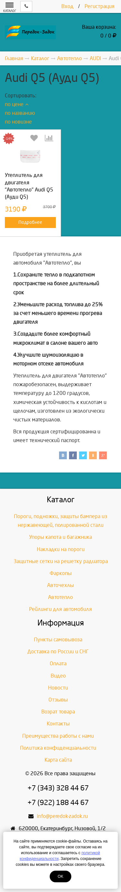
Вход (67, 6)
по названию (20, 113)
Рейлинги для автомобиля (60, 609)
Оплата (58, 663)
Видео (58, 676)
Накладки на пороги (61, 549)
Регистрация (100, 6)
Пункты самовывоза (58, 639)
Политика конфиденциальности (58, 748)
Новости (58, 688)
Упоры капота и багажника (60, 537)
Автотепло (60, 597)
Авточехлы (60, 585)
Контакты (58, 723)
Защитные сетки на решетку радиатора (61, 561)
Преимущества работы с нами (58, 736)
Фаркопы (61, 573)
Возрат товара (58, 711)
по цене (16, 104)
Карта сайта (58, 760)
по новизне (18, 122)
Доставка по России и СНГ (58, 651)
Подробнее (30, 222)
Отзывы (58, 699)
